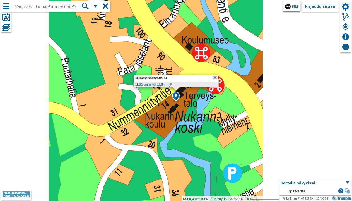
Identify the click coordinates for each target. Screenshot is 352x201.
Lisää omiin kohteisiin (150, 84)
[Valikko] (6, 6)
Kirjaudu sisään (320, 6)
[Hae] (85, 6)
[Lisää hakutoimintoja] (95, 6)
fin (295, 6)
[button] (176, 97)
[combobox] (48, 6)
